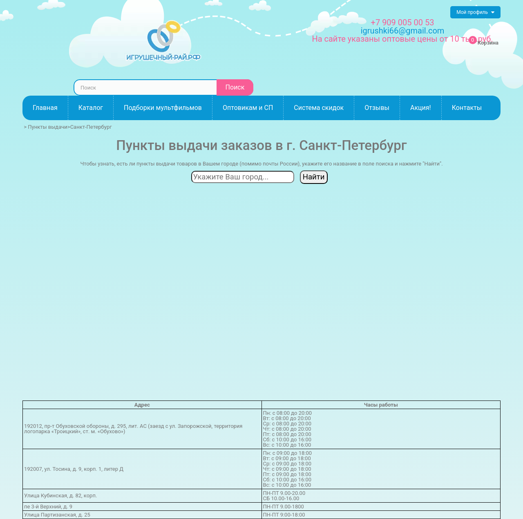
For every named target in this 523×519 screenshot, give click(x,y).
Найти (314, 176)
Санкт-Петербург (91, 127)
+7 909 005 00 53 (402, 22)
